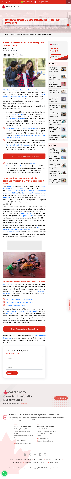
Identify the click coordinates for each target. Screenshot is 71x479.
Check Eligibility (56, 56)
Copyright (28, 472)
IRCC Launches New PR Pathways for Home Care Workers (55, 122)
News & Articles (38, 469)
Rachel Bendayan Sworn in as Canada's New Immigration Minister (55, 115)
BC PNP (9, 186)
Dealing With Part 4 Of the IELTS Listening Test (54, 99)
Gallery (35, 472)
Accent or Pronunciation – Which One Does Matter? (54, 77)
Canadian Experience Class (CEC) (17, 308)
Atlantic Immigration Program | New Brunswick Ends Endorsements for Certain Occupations (55, 137)
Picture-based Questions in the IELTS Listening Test (55, 84)
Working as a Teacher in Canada (54, 91)
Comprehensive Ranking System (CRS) (21, 314)
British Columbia (26, 213)
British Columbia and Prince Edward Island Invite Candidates (55, 181)
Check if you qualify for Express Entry (24, 331)
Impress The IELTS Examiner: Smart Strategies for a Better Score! (54, 166)
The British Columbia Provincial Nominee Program (22, 90)
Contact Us (43, 472)
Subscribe (12, 376)
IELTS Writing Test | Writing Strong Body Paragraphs (55, 173)
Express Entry (27, 216)
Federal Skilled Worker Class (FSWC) (19, 302)
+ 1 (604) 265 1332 (44, 448)
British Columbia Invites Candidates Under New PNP (54, 158)
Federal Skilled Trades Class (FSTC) (18, 305)
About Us (19, 469)
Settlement (27, 469)
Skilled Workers (17, 114)
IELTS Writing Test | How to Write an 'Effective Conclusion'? (54, 130)
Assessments (54, 472)
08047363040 (26, 2)
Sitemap (48, 469)
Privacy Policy (17, 472)
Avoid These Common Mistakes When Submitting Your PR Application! (55, 151)
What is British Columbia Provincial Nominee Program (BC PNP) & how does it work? (24, 181)
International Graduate (19, 97)
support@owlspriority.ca (10, 2)
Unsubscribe (57, 469)
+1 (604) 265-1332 (41, 2)
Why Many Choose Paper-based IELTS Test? (54, 107)
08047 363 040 (21, 450)
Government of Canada (30, 193)
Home (7, 35)
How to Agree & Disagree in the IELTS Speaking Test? (53, 69)
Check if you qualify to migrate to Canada (24, 156)
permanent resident (11, 232)
